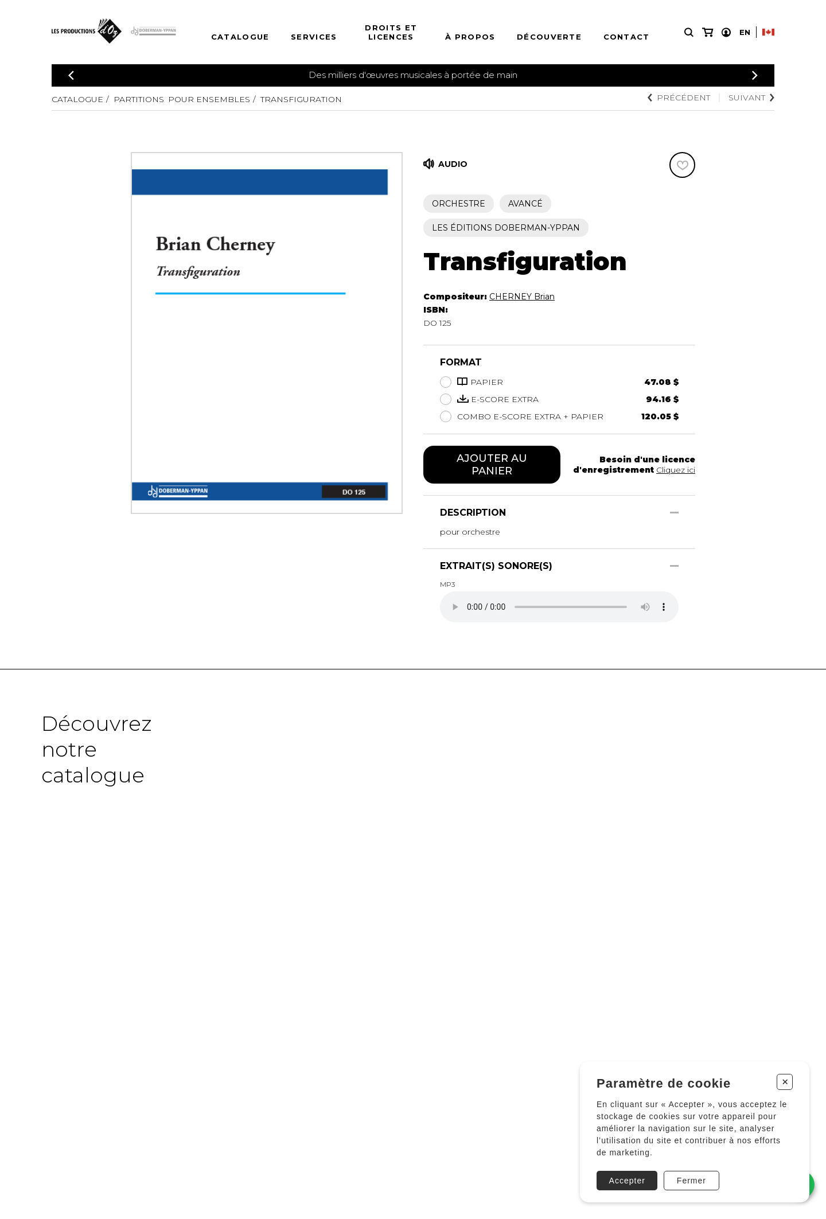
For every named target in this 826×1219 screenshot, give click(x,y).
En (744, 32)
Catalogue (240, 36)
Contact (626, 36)
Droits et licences (391, 32)
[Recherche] (688, 32)
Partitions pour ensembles (182, 99)
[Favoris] (682, 165)
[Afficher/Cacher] (674, 512)
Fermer (691, 1180)
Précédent (679, 97)
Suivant (751, 97)
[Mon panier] (707, 32)
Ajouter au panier (492, 464)
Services (314, 36)
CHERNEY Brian (522, 296)
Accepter (627, 1180)
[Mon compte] (726, 32)
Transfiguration (301, 99)
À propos (470, 36)
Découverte (549, 36)
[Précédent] (71, 75)
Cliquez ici (675, 470)
